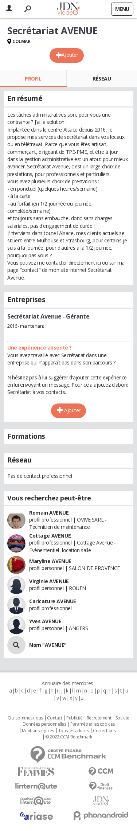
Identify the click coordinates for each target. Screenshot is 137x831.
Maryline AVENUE (50, 561)
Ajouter (70, 54)
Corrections (104, 730)
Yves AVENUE (45, 621)
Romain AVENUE (49, 512)
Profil (33, 78)
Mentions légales (38, 730)
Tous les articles (73, 730)
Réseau (102, 78)
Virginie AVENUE (49, 581)
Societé (122, 718)
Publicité (74, 718)
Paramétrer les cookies (92, 724)
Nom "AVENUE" (48, 644)
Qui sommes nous (25, 718)
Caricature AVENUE (52, 601)
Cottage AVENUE (50, 535)
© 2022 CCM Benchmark (68, 737)
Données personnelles (44, 724)
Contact (54, 718)
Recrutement (99, 718)
